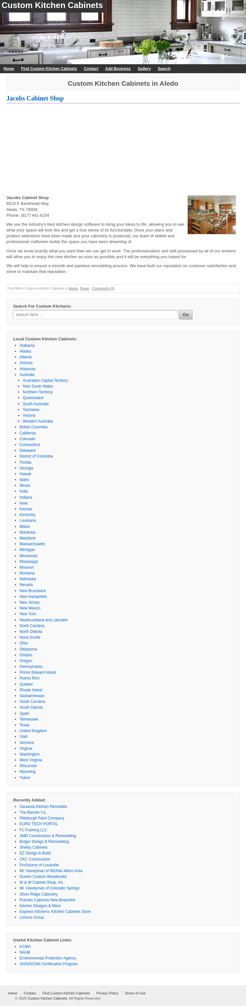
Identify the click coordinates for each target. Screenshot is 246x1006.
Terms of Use (135, 993)
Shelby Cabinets (33, 847)
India (24, 491)
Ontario (26, 655)
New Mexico (30, 608)
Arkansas (28, 369)
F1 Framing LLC (33, 830)
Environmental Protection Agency (48, 958)
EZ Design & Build (35, 853)
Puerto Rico (30, 678)
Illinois (25, 485)
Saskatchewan (32, 696)
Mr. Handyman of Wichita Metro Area (51, 871)
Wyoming (28, 771)
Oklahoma (28, 649)
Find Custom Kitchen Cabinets (49, 68)
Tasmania (31, 409)
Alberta (26, 357)
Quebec (26, 684)
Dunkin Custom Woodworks (43, 876)
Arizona (26, 363)
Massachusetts (32, 544)
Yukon (25, 777)
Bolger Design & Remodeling (44, 841)
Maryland (27, 538)
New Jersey (30, 602)
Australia (27, 374)
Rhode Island (31, 690)
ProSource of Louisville (39, 865)
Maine (25, 526)
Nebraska (28, 579)
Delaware (28, 450)
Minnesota (28, 556)
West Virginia (31, 760)
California (28, 433)
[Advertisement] (123, 150)
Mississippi (29, 561)
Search (164, 68)
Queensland (33, 398)
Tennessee (29, 719)
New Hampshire (33, 596)
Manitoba (27, 532)
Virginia (26, 748)
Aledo (73, 288)
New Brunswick (33, 591)
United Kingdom (33, 731)
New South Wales (38, 386)
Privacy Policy (107, 993)
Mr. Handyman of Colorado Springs (49, 888)
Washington (30, 754)
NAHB (25, 952)
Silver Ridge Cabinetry (39, 894)
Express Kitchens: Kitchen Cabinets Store (55, 911)
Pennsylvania (31, 666)
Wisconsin (28, 766)
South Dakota (31, 707)
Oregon (26, 661)
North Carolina (32, 626)
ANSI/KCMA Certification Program (49, 964)
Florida (25, 462)
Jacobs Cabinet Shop (35, 98)
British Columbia (33, 427)
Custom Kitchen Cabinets (52, 5)
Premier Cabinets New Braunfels (47, 900)
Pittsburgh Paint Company (42, 818)
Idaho (24, 479)
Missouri (27, 567)
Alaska (25, 351)
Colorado (27, 439)
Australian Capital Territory (45, 380)
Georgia (26, 468)
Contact (91, 68)
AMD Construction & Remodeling (48, 836)
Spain (24, 713)
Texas (84, 288)
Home (9, 68)
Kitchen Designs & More (40, 906)
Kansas (26, 509)
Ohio (24, 643)
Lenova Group (32, 917)
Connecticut (30, 444)
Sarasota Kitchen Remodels (43, 806)
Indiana (26, 497)
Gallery (144, 68)
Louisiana (28, 520)
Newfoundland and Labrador (44, 620)
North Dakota (31, 631)
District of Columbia (36, 456)
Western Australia (38, 421)
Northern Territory (38, 392)
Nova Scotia (30, 637)
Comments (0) (103, 288)
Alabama (27, 345)
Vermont (27, 742)
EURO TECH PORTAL (39, 824)
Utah (24, 736)
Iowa (24, 503)
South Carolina (32, 701)
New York (28, 614)
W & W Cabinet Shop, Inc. (42, 882)
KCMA (25, 946)
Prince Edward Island (38, 672)
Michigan (27, 549)
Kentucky (27, 514)
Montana (27, 573)
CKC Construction (35, 859)
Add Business (118, 68)
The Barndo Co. (33, 812)
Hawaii (25, 474)
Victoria (29, 415)
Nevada (26, 584)
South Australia (36, 404)
